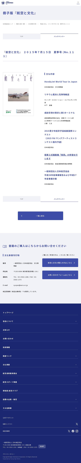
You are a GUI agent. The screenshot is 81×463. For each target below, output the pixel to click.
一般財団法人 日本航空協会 (12, 442)
